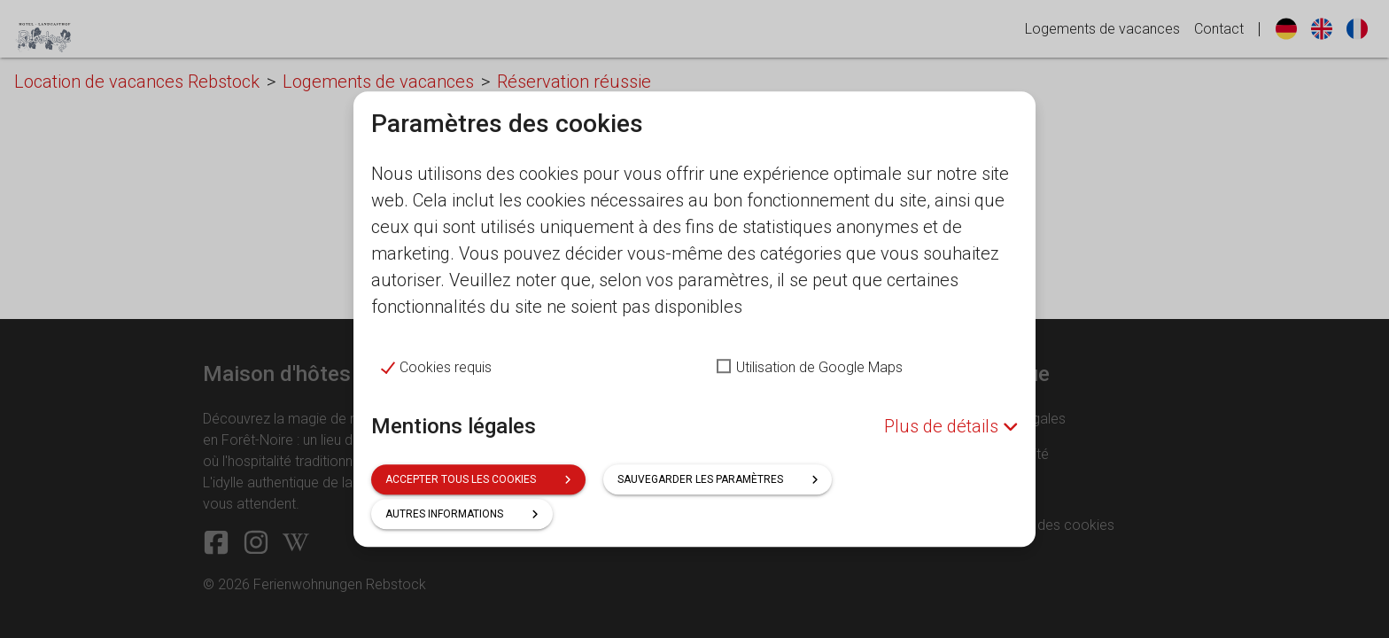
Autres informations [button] (462, 514)
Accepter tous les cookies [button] (478, 479)
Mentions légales (453, 426)
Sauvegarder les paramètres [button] (718, 479)
